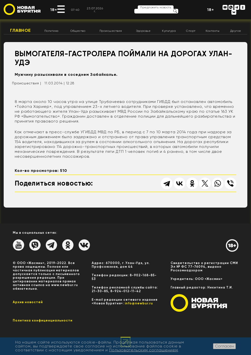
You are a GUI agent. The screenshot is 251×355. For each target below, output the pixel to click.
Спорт (191, 31)
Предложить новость (155, 7)
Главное (20, 30)
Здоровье (143, 31)
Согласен (224, 346)
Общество (77, 31)
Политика (51, 31)
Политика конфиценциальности (43, 320)
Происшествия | (26, 83)
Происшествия (111, 31)
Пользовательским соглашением (143, 350)
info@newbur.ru (139, 303)
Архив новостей (28, 302)
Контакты (212, 31)
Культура (169, 31)
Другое (235, 31)
